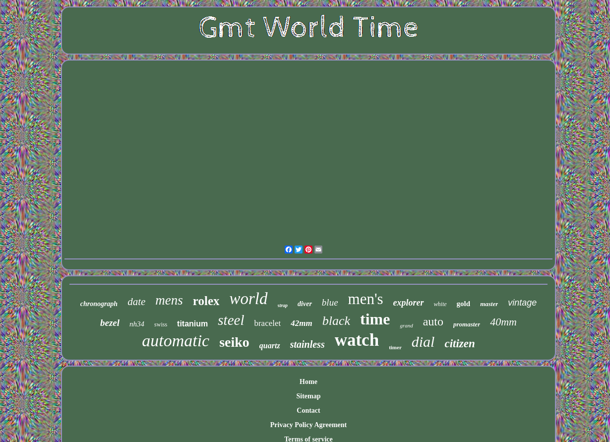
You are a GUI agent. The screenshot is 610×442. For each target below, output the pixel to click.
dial (423, 341)
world (249, 299)
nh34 (136, 324)
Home (308, 381)
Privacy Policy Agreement (308, 425)
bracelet (267, 323)
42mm (301, 323)
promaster (466, 324)
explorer (408, 303)
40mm (503, 322)
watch (357, 340)
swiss (160, 324)
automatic (175, 340)
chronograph (99, 304)
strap (283, 305)
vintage (522, 303)
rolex (206, 301)
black (336, 321)
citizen (459, 343)
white (440, 304)
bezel (110, 322)
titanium (192, 323)
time (375, 319)
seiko (234, 342)
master (489, 304)
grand (406, 325)
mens (169, 300)
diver (305, 304)
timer (395, 347)
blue (330, 302)
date (136, 302)
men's (365, 299)
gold (464, 304)
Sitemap (309, 396)
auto (433, 321)
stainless (307, 344)
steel (231, 320)
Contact (308, 410)
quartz (269, 345)
